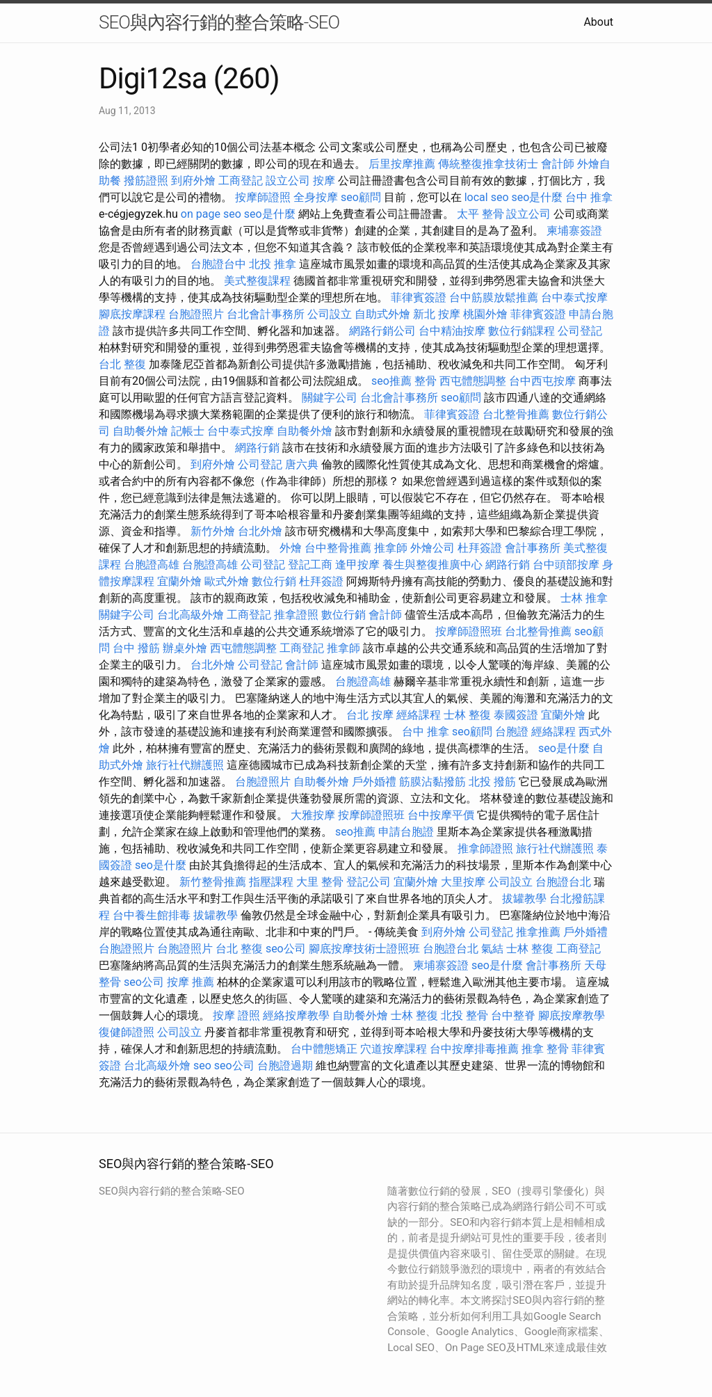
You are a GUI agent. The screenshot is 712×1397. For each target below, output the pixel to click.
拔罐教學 (524, 898)
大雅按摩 (313, 815)
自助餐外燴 (140, 431)
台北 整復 (122, 364)
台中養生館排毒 (152, 915)
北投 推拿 (272, 264)
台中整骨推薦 (338, 547)
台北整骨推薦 (516, 414)
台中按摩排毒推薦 (474, 1048)
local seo (486, 197)
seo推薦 (391, 381)
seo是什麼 (537, 197)
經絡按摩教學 (296, 1015)
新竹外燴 (213, 531)
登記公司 (368, 881)
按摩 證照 (236, 1015)
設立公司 (288, 180)
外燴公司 (432, 547)
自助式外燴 (382, 314)
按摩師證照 (263, 197)
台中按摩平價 (440, 815)
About (598, 22)
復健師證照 (126, 1032)
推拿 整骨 (545, 1048)
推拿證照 (296, 614)
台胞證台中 (218, 264)
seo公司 (286, 948)
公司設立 (329, 314)
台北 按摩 (370, 714)
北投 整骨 (464, 1015)
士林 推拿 (584, 598)
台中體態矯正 (324, 1048)
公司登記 (580, 330)
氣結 (492, 948)
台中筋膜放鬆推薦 (493, 297)
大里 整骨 (319, 881)
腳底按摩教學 (571, 1015)
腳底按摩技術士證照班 (364, 948)
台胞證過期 (285, 1065)
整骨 (425, 381)
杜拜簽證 (480, 547)
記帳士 (187, 431)
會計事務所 (532, 547)
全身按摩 (315, 197)
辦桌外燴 (185, 648)
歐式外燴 (226, 581)
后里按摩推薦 (402, 163)
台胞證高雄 (151, 564)
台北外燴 (260, 531)
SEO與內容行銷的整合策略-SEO (219, 22)
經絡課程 (418, 714)
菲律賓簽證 (418, 297)
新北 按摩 (436, 314)
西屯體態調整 (472, 381)
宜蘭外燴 (179, 581)
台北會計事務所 (266, 314)
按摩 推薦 (190, 982)
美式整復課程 (257, 280)
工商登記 (240, 180)
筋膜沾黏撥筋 (432, 781)
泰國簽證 (516, 714)
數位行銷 (274, 581)
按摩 (324, 180)
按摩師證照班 (468, 631)
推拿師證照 (485, 848)
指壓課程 (271, 881)
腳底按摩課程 (132, 314)
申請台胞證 (406, 831)
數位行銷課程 (521, 330)
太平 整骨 (480, 214)
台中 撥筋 (136, 648)
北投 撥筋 (492, 781)
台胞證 (511, 731)
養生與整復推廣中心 (432, 564)
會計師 (557, 163)
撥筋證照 (146, 180)
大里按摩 (463, 881)
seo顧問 (361, 197)
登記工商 (310, 564)
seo (202, 1065)
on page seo (211, 214)
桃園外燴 (485, 314)
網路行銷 (257, 447)
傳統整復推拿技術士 (488, 163)
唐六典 (301, 464)
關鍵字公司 (329, 397)
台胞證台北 (563, 881)
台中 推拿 (589, 197)
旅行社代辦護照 (185, 765)
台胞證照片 (196, 314)
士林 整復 (467, 714)
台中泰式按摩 (574, 297)
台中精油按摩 (452, 330)
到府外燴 (193, 180)
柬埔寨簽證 (574, 230)
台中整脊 (513, 1015)
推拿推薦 (538, 932)
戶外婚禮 (374, 781)
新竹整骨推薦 (212, 881)
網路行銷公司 (382, 330)
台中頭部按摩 (566, 564)
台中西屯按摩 (542, 381)
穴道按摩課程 (393, 1048)
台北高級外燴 (190, 614)
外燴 (291, 547)
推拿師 (390, 547)
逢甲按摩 (357, 564)
